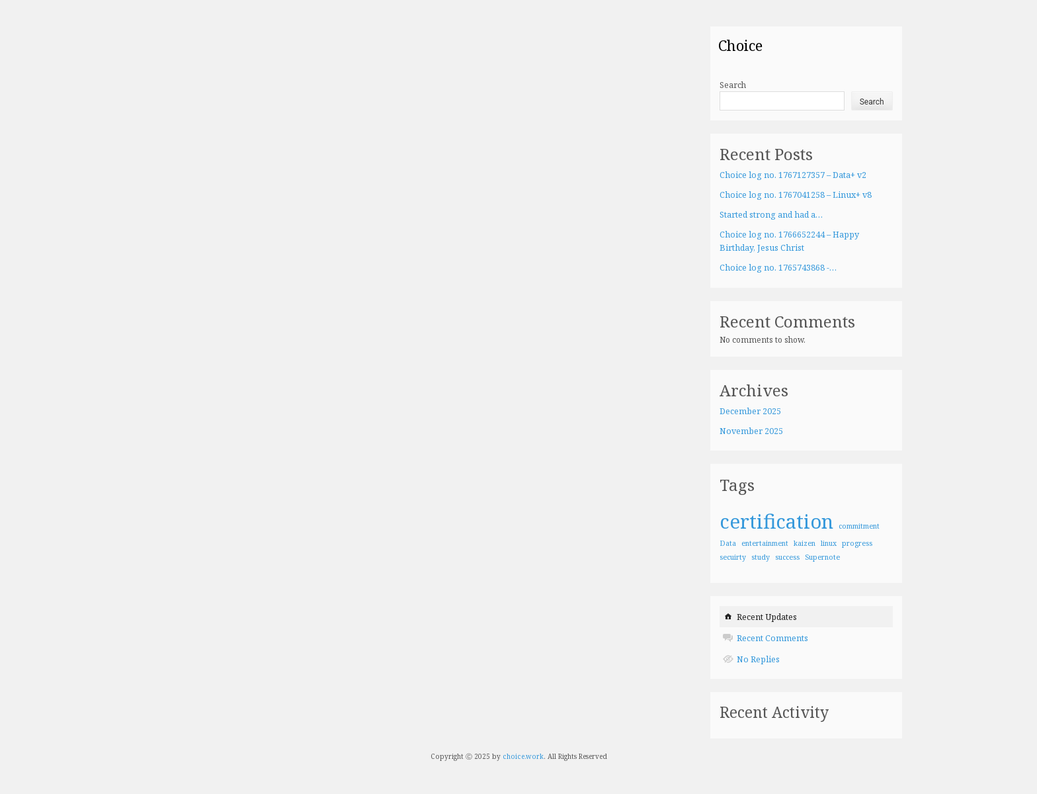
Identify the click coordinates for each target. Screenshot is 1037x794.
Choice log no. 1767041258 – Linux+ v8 (796, 194)
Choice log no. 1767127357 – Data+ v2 (793, 175)
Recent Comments (772, 638)
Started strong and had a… (771, 214)
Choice (740, 45)
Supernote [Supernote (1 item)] (822, 557)
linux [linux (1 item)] (829, 543)
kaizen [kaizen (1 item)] (804, 543)
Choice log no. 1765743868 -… (778, 267)
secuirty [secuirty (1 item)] (733, 557)
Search (733, 85)
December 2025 (750, 411)
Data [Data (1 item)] (728, 543)
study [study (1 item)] (760, 557)
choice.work (523, 756)
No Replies (758, 659)
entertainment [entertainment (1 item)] (764, 543)
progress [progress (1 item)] (857, 543)
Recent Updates (767, 617)
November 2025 (751, 431)
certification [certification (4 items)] (776, 521)
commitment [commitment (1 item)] (859, 526)
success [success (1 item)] (787, 557)
